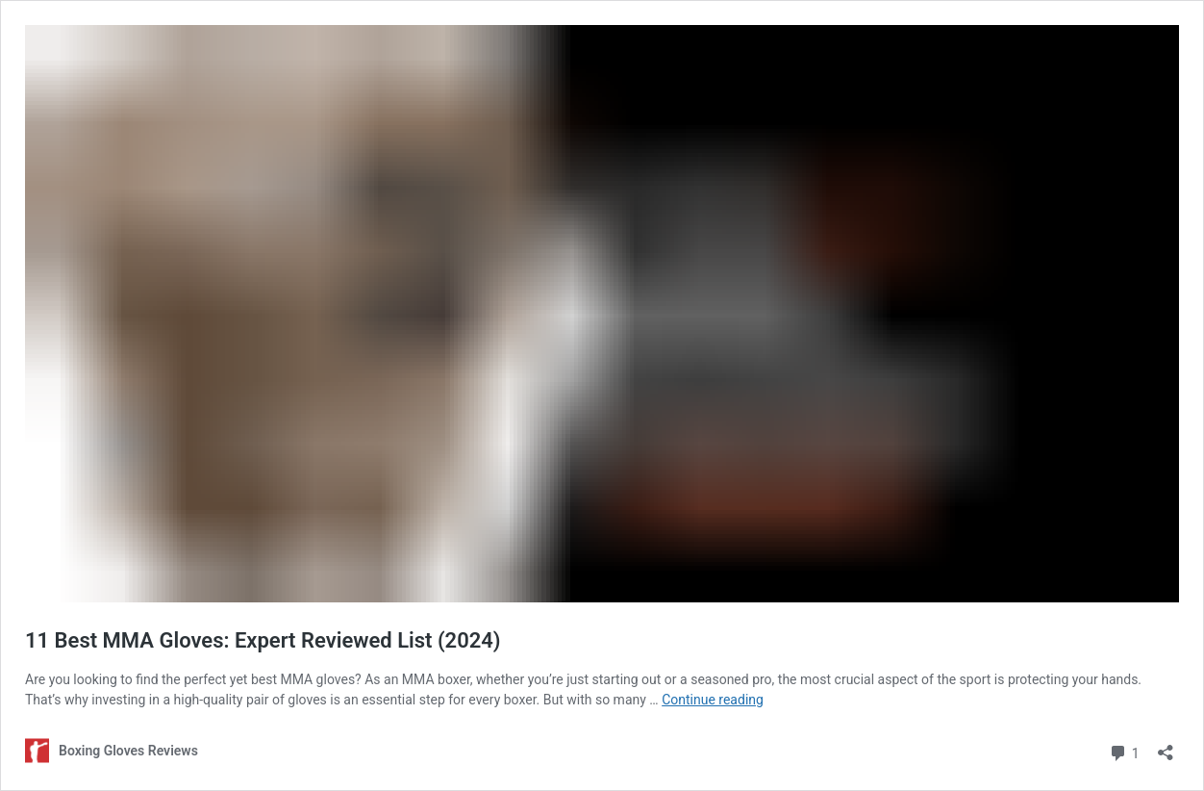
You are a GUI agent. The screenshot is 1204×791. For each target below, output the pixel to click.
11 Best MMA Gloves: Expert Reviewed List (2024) (263, 640)
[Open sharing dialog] (1165, 746)
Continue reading (713, 699)
